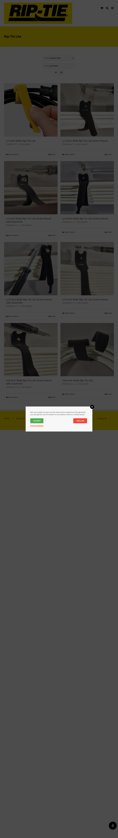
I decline (80, 421)
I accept (37, 421)
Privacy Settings (36, 426)
